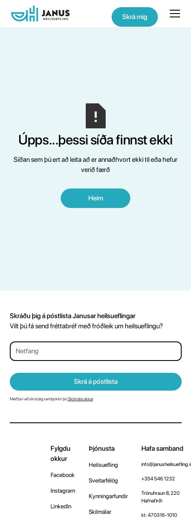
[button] (173, 13)
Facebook (63, 475)
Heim (95, 198)
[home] (40, 13)
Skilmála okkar (80, 398)
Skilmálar (100, 511)
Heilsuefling (103, 464)
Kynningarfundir (108, 496)
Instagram (63, 490)
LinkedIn (61, 506)
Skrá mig (134, 17)
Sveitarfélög (103, 480)
